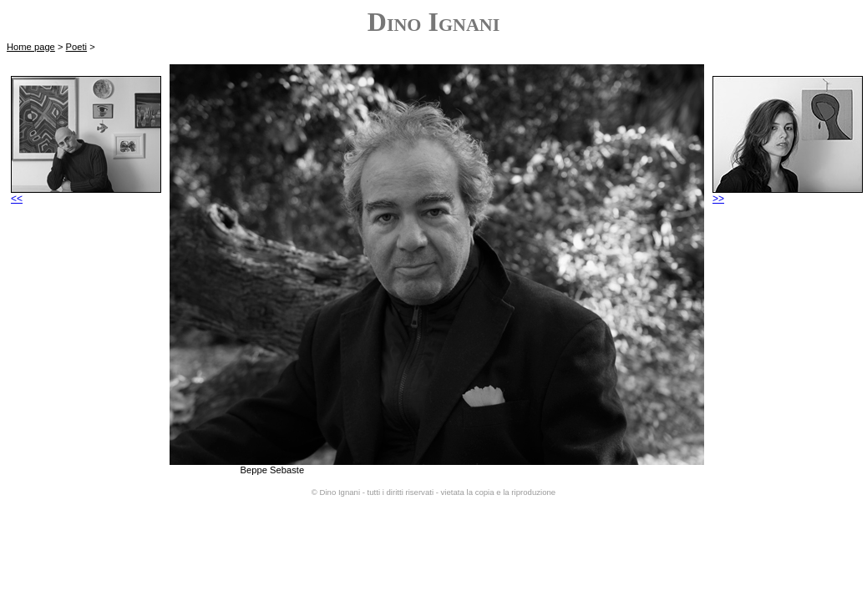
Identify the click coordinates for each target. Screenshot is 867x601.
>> (787, 194)
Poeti (77, 47)
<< (86, 194)
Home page (31, 47)
